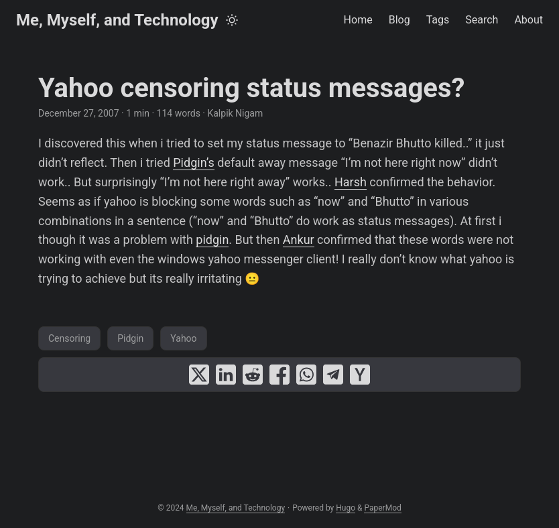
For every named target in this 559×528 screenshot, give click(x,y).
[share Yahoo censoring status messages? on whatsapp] (306, 375)
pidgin (212, 240)
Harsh (350, 182)
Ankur (298, 240)
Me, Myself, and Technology (117, 20)
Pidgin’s (193, 162)
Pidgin (130, 338)
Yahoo (183, 338)
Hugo (345, 508)
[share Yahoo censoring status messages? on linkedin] (226, 375)
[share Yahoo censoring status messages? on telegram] (333, 375)
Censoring (69, 338)
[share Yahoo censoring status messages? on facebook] (279, 375)
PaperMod (382, 508)
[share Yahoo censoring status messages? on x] (199, 375)
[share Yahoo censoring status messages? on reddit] (253, 375)
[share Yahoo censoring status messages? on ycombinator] (360, 375)
